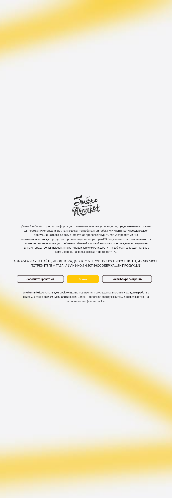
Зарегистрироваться (40, 279)
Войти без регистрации (127, 279)
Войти (83, 279)
